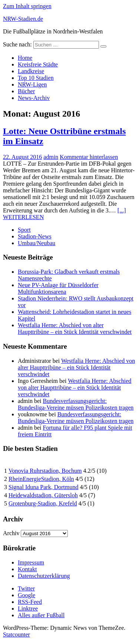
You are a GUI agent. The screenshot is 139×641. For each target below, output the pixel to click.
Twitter (26, 588)
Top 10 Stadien (36, 78)
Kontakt (27, 569)
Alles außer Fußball (41, 615)
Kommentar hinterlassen (89, 157)
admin (50, 157)
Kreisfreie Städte (38, 64)
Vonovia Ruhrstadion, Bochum (45, 471)
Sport (24, 230)
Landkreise (31, 71)
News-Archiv (34, 98)
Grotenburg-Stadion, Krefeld (43, 503)
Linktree (28, 608)
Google (26, 595)
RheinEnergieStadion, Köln (41, 479)
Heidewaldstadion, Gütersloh (43, 495)
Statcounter (16, 634)
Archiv (11, 533)
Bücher (26, 91)
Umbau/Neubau (36, 243)
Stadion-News (35, 236)
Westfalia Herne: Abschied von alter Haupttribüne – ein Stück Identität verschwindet (75, 328)
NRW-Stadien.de (23, 19)
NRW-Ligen (32, 84)
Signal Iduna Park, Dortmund (43, 487)
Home (25, 58)
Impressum (31, 562)
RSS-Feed (30, 602)
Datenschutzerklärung (44, 576)
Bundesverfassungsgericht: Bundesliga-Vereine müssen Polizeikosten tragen (75, 404)
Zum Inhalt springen (27, 6)
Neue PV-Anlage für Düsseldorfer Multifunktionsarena (58, 288)
